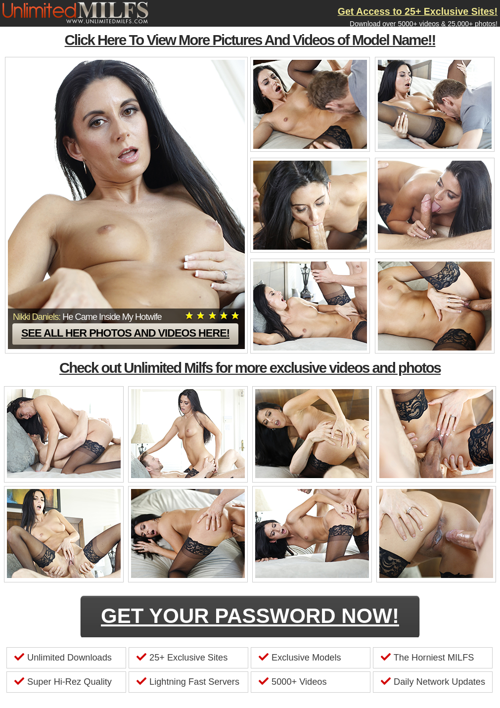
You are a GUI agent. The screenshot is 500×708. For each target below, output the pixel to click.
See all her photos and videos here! (125, 333)
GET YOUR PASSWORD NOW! (250, 615)
